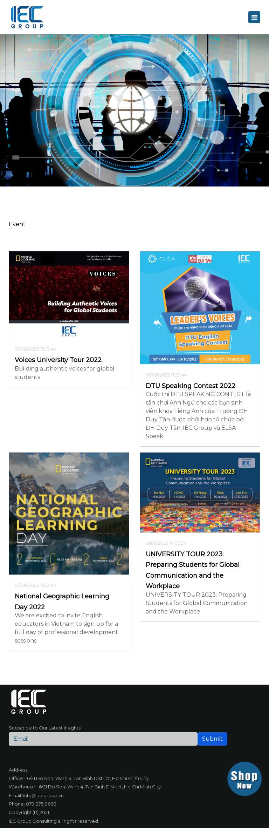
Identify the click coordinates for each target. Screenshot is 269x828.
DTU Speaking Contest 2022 (190, 386)
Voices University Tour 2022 (58, 360)
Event (17, 224)
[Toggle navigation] (254, 17)
